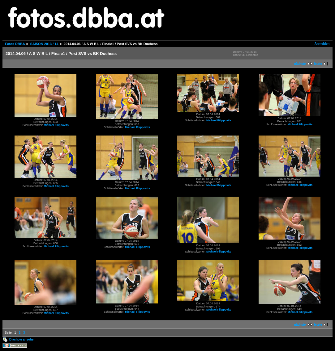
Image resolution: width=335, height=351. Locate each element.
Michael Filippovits (56, 125)
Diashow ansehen (22, 339)
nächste (300, 63)
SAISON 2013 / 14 (44, 44)
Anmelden (322, 43)
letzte (318, 63)
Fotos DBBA (15, 44)
